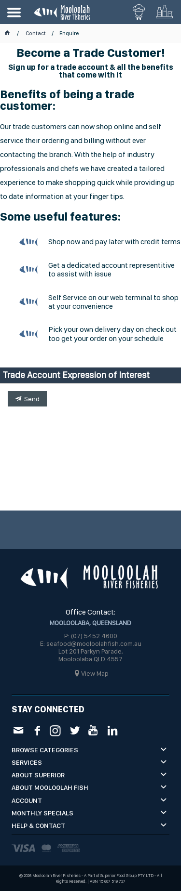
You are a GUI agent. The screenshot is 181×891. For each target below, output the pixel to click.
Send (32, 399)
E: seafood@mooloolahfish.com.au (90, 643)
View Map (95, 673)
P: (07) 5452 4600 (90, 636)
